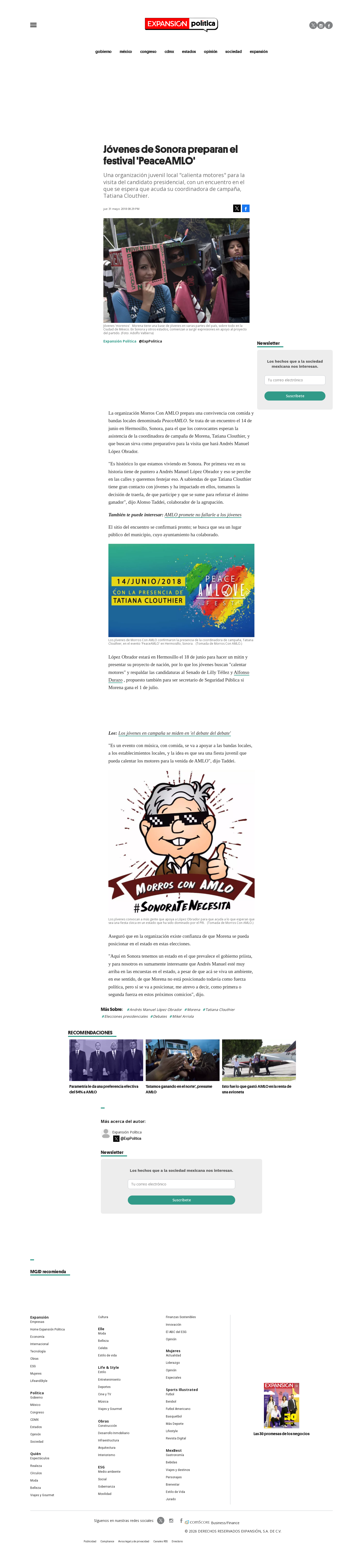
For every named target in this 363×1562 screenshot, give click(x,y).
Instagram (321, 25)
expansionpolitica (171, 1520)
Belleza (35, 1488)
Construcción (107, 1426)
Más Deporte (175, 1424)
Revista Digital (176, 1438)
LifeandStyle (38, 1381)
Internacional (39, 1344)
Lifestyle (172, 1431)
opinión (210, 51)
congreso (148, 51)
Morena (193, 1009)
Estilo (102, 1372)
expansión (259, 51)
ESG (33, 1366)
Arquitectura (106, 1448)
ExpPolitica (161, 1520)
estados (189, 51)
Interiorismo (106, 1455)
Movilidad (104, 1494)
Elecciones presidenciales (126, 1016)
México (35, 1405)
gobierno (103, 51)
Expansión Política (127, 1132)
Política (37, 1392)
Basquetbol (174, 1416)
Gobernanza (106, 1486)
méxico (126, 51)
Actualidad (173, 1355)
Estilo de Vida (175, 1492)
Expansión (39, 1317)
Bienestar (172, 1484)
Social (102, 1479)
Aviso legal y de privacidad (133, 1541)
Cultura (103, 1317)
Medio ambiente (109, 1471)
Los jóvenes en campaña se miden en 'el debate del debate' (174, 733)
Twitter (313, 25)
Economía (37, 1337)
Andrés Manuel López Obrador (156, 1009)
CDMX (169, 51)
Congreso (37, 1412)
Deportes (104, 1387)
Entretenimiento (109, 1379)
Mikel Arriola (183, 1016)
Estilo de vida (107, 1355)
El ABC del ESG (176, 1332)
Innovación (173, 1324)
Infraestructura (108, 1440)
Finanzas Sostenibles (181, 1317)
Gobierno (36, 1397)
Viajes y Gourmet (42, 1495)
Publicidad (90, 1541)
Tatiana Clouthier (220, 1009)
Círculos (36, 1473)
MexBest (174, 1450)
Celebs (103, 1348)
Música (103, 1401)
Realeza (36, 1466)
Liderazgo (173, 1363)
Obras (34, 1358)
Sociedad (233, 51)
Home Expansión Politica (47, 1329)
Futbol (170, 1394)
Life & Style (108, 1367)
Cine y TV (104, 1394)
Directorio (177, 1541)
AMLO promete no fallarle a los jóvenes (203, 514)
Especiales (173, 1377)
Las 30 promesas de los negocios (282, 1433)
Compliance (107, 1541)
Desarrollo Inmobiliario (113, 1433)
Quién (35, 1453)
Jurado (171, 1499)
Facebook (329, 25)
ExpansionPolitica (181, 1520)
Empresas (37, 1322)
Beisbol (171, 1401)
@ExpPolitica (150, 341)
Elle (101, 1328)
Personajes (174, 1477)
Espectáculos (39, 1458)
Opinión (35, 1434)
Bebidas (171, 1462)
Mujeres (36, 1373)
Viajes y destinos (178, 1470)
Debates (160, 1016)
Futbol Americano (178, 1409)
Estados (36, 1427)
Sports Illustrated (182, 1389)
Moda (34, 1480)
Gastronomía (175, 1455)
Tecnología (38, 1351)
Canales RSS (160, 1541)
